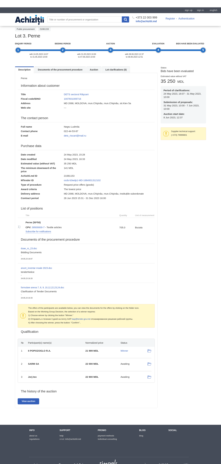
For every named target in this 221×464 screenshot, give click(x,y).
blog (141, 436)
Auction (94, 69)
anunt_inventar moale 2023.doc (36, 268)
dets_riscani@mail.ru (75, 135)
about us (33, 436)
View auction (28, 401)
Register (170, 11)
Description (24, 69)
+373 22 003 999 (144, 10)
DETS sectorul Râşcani (76, 94)
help (62, 436)
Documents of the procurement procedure (60, 69)
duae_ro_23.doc (29, 248)
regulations (34, 439)
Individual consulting (107, 439)
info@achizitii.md (146, 14)
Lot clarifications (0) (116, 69)
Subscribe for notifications (38, 231)
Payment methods (106, 436)
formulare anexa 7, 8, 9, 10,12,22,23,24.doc (42, 287)
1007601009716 (72, 98)
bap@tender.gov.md (81, 319)
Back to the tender (25, 22)
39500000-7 (38, 227)
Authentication (186, 11)
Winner (124, 350)
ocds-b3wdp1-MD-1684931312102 (82, 180)
